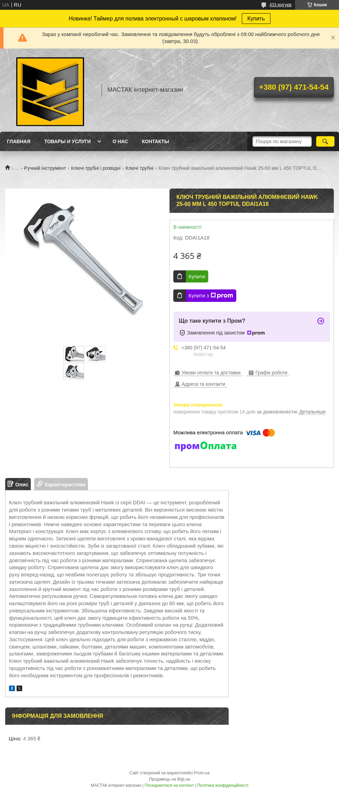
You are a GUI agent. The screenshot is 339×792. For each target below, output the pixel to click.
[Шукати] (325, 141)
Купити (197, 276)
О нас (120, 141)
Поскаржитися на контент (169, 785)
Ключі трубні (140, 168)
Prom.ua (202, 773)
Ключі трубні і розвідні (95, 168)
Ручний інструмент (45, 168)
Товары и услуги (67, 141)
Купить (256, 18)
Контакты (155, 141)
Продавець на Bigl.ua (169, 779)
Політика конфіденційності (222, 785)
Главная (18, 141)
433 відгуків (280, 4)
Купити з (211, 296)
